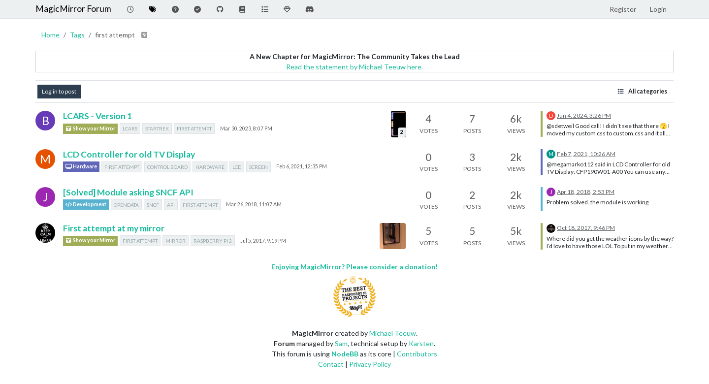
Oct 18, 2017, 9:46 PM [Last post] (586, 227)
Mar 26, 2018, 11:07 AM (254, 204)
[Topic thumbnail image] (398, 124)
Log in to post (59, 91)
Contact (331, 364)
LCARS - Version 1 (97, 116)
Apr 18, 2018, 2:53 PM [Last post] (585, 191)
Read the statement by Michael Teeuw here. (354, 67)
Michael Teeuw (392, 333)
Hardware (81, 166)
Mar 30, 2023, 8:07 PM (246, 128)
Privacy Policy (370, 364)
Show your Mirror (90, 129)
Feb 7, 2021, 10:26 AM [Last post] (586, 154)
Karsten (421, 343)
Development (85, 204)
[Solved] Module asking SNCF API (128, 192)
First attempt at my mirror (113, 228)
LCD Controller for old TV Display (129, 154)
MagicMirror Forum (73, 8)
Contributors (417, 354)
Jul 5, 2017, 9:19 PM (263, 241)
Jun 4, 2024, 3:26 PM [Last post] (584, 115)
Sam (341, 343)
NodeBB (344, 354)
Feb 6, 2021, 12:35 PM (301, 166)
